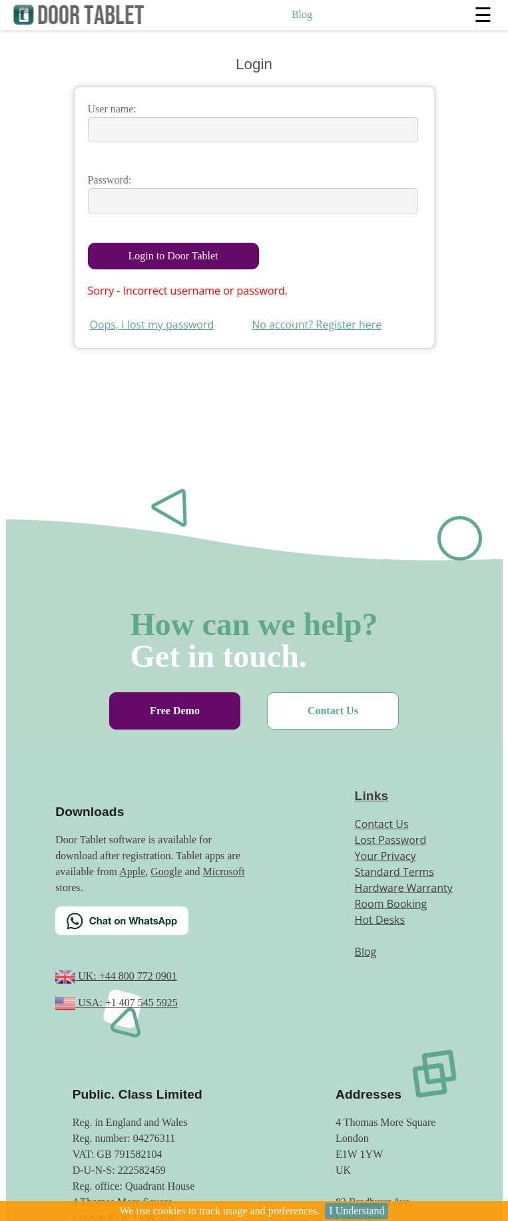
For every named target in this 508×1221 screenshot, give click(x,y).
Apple (132, 871)
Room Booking (391, 903)
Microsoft (224, 871)
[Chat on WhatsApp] (155, 929)
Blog (302, 14)
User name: (112, 108)
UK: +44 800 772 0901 (126, 976)
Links (372, 796)
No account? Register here (316, 324)
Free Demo (175, 710)
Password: (110, 180)
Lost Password (391, 840)
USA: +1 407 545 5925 (126, 1002)
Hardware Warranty (404, 888)
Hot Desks (380, 919)
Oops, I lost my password (152, 324)
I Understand (356, 1210)
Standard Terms (394, 872)
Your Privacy (385, 856)
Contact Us (333, 710)
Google (166, 871)
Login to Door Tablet (173, 255)
